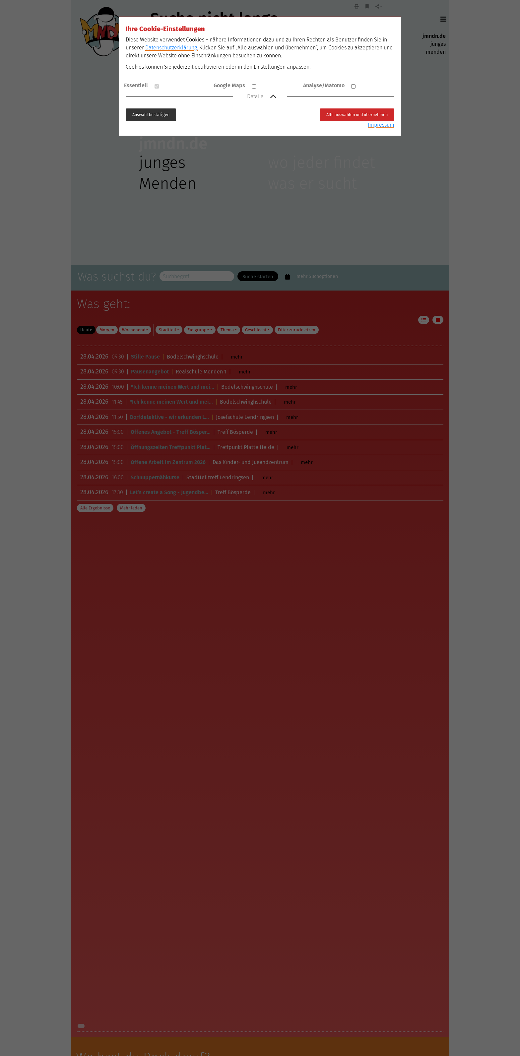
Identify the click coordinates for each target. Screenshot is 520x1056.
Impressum (381, 125)
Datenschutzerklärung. (171, 47)
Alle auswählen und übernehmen (357, 114)
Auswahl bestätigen (150, 114)
